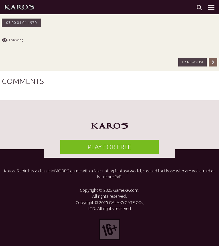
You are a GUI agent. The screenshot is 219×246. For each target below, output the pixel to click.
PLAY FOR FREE (109, 146)
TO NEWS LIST (192, 62)
